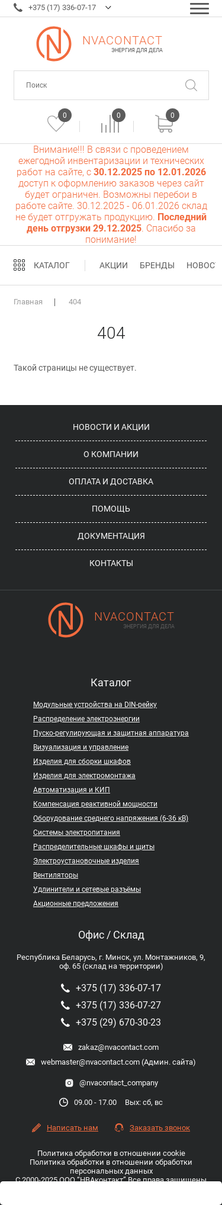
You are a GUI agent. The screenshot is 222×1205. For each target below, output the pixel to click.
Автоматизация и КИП (71, 790)
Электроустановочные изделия (86, 861)
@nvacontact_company (111, 1082)
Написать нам (65, 1127)
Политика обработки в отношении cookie (111, 1153)
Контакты (111, 563)
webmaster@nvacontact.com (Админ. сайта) (111, 1062)
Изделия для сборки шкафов (82, 761)
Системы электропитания (76, 832)
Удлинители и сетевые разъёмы (87, 889)
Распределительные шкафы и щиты (94, 847)
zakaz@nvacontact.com (111, 1047)
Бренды (157, 265)
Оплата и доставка (111, 481)
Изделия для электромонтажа (84, 776)
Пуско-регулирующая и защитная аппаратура (111, 733)
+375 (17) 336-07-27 (111, 1005)
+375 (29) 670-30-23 (111, 1022)
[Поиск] (191, 85)
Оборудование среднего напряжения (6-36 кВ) (110, 818)
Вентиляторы (55, 875)
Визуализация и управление (80, 747)
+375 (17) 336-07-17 (55, 7)
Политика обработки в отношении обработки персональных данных (111, 1166)
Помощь (111, 508)
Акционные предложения (75, 903)
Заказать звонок (152, 1127)
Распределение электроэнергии (86, 719)
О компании (111, 454)
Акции (113, 265)
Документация (111, 536)
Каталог (52, 265)
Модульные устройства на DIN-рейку (95, 704)
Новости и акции (111, 427)
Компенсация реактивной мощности (95, 804)
